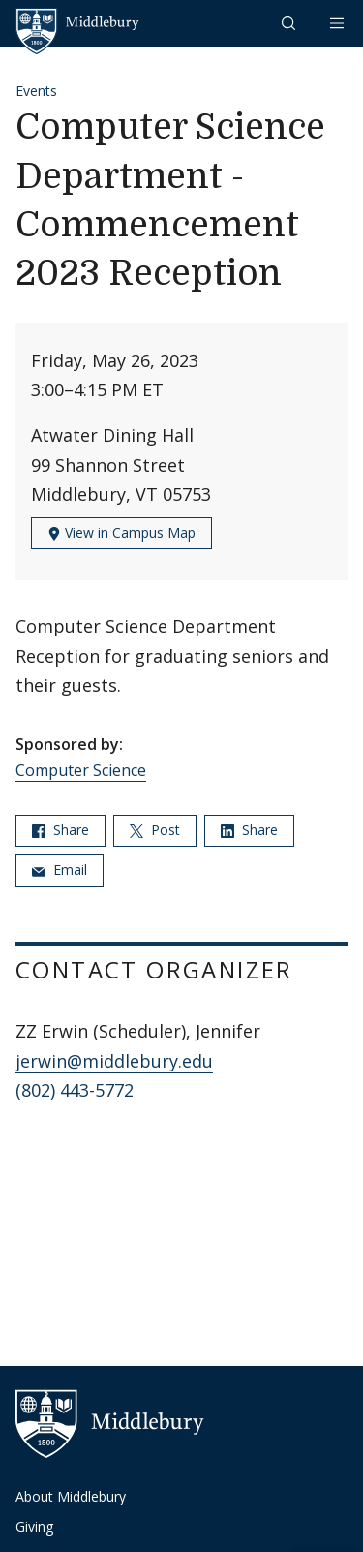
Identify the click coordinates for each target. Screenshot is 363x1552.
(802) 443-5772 (74, 1090)
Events (36, 90)
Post (155, 830)
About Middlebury (70, 1496)
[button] (290, 23)
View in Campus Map (121, 532)
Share (60, 830)
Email (59, 869)
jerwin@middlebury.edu (114, 1060)
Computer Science (80, 770)
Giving (34, 1526)
